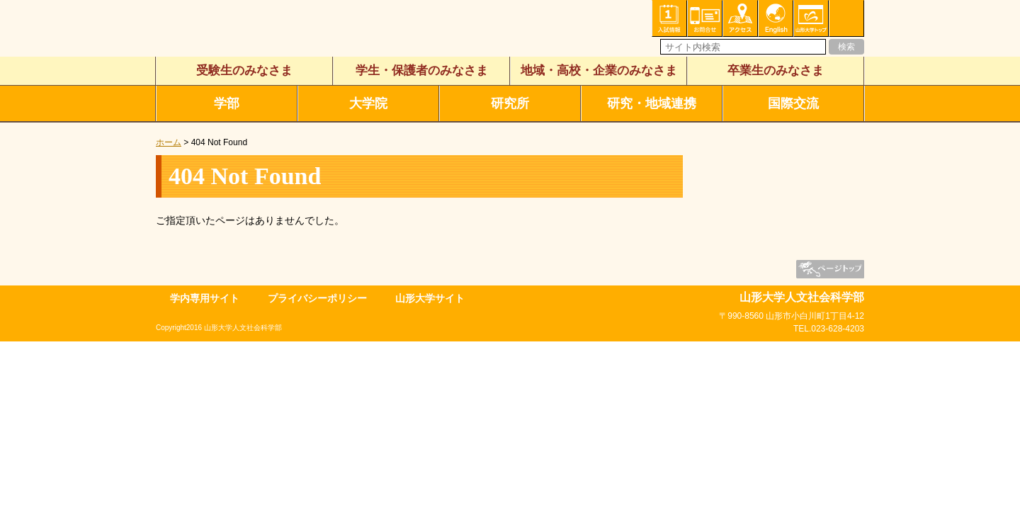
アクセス (740, 18)
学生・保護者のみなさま (422, 70)
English (775, 18)
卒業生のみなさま (775, 70)
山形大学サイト (430, 298)
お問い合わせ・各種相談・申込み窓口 (704, 18)
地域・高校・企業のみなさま (599, 70)
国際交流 (793, 103)
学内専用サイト (204, 298)
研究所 (510, 103)
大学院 (368, 103)
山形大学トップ (811, 18)
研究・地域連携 (651, 103)
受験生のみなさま (244, 70)
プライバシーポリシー (317, 298)
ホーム (168, 142)
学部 (226, 103)
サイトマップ (846, 18)
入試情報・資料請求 (669, 18)
